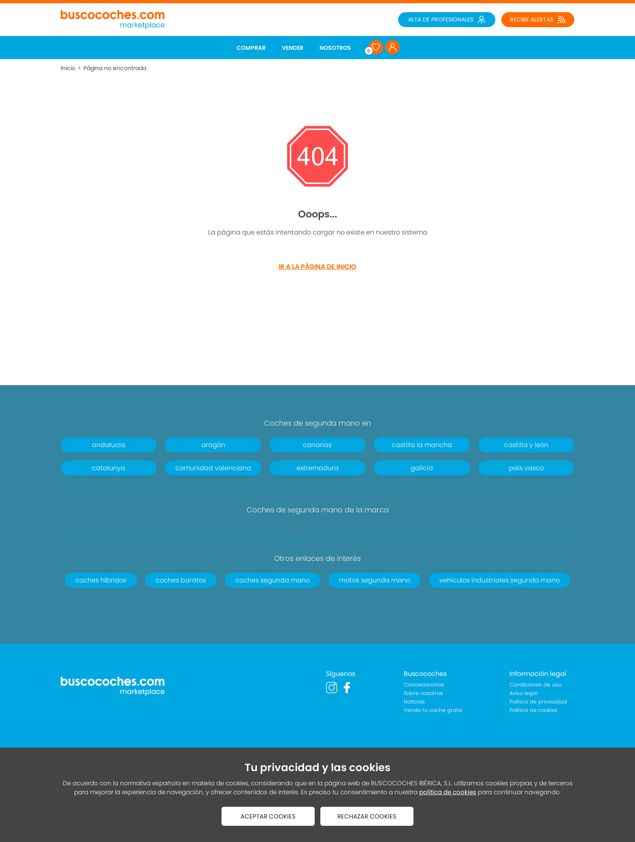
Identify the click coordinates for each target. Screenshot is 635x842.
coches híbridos (100, 580)
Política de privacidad (538, 702)
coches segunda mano (272, 580)
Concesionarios (424, 685)
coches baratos (181, 580)
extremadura (317, 468)
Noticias (414, 702)
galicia (422, 468)
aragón (213, 445)
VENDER (292, 48)
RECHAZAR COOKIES (366, 816)
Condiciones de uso (535, 685)
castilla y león (526, 445)
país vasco (526, 468)
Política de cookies (533, 710)
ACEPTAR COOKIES (268, 816)
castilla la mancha (422, 445)
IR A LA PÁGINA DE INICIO (317, 266)
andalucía (108, 445)
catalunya (108, 468)
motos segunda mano (374, 580)
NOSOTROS (335, 48)
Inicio (68, 68)
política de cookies (447, 792)
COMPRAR (251, 48)
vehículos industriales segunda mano (499, 580)
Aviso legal (523, 693)
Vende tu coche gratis (433, 710)
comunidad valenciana (213, 468)
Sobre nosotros (423, 693)
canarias (317, 445)
